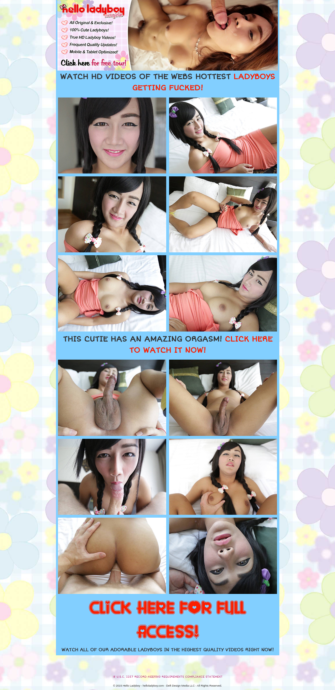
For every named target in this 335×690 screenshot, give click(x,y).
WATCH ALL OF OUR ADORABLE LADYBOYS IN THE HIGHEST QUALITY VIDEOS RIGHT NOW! (167, 650)
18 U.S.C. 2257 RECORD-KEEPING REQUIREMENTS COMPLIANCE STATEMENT (167, 677)
